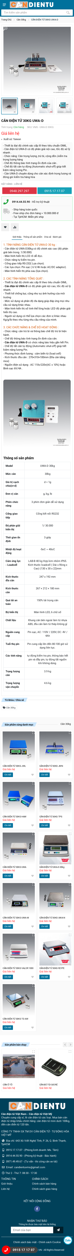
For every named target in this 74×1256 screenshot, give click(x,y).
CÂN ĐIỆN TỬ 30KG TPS (51, 816)
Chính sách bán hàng (44, 1183)
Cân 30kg (21, 19)
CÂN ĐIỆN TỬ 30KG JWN (52, 766)
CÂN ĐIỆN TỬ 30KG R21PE (52, 968)
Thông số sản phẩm (32, 237)
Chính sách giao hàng (44, 1189)
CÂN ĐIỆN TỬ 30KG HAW (15, 816)
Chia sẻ (47, 237)
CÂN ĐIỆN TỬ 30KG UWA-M (16, 917)
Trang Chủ (6, 19)
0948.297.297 (19, 191)
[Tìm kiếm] (68, 12)
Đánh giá (57, 237)
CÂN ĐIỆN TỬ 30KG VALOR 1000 (19, 968)
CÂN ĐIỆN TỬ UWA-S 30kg (52, 867)
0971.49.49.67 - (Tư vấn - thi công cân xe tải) (31, 1161)
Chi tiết (7, 774)
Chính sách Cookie (50, 1242)
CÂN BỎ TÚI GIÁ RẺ (49, 1084)
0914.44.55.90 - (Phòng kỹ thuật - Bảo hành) (31, 1155)
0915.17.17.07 (54, 191)
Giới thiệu (17, 237)
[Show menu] (4, 5)
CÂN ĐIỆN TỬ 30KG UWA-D (44, 19)
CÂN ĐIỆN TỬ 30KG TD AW (16, 1018)
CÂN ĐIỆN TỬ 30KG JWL (15, 766)
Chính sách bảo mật (25, 1242)
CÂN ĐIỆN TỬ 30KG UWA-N (53, 917)
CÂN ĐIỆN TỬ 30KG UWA (15, 867)
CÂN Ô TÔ (8, 1084)
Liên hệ (5, 1189)
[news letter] (58, 1230)
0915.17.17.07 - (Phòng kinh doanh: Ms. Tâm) (32, 1150)
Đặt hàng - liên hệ (11, 184)
